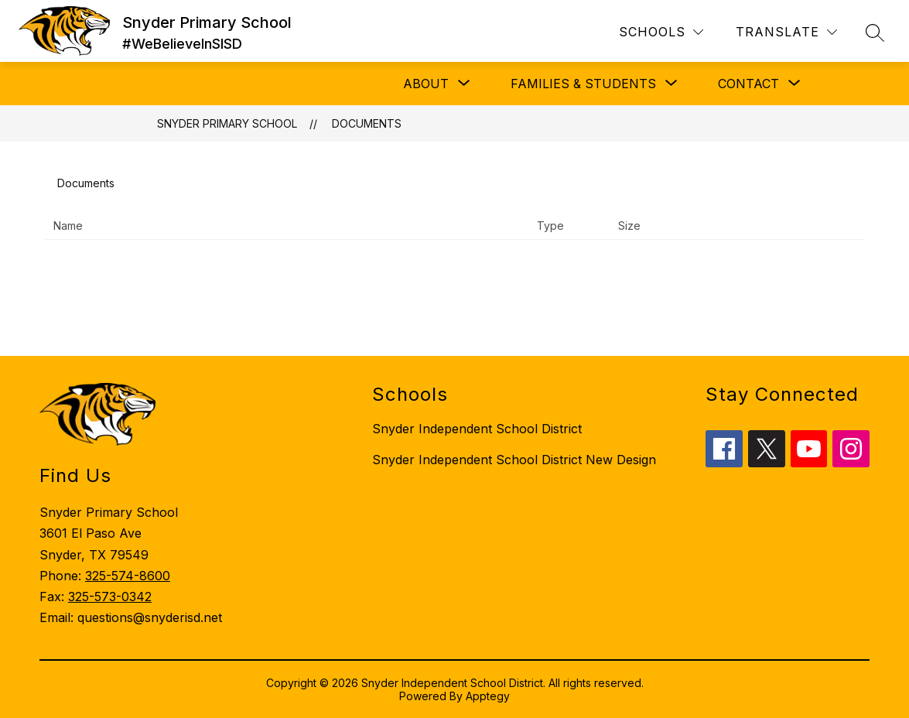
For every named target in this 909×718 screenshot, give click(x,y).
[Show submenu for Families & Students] (583, 83)
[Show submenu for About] (426, 83)
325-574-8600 (127, 575)
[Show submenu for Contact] (748, 83)
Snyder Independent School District (477, 428)
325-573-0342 (110, 596)
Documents (367, 123)
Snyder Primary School (227, 123)
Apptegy (488, 696)
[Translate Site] (786, 32)
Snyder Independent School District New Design (514, 459)
